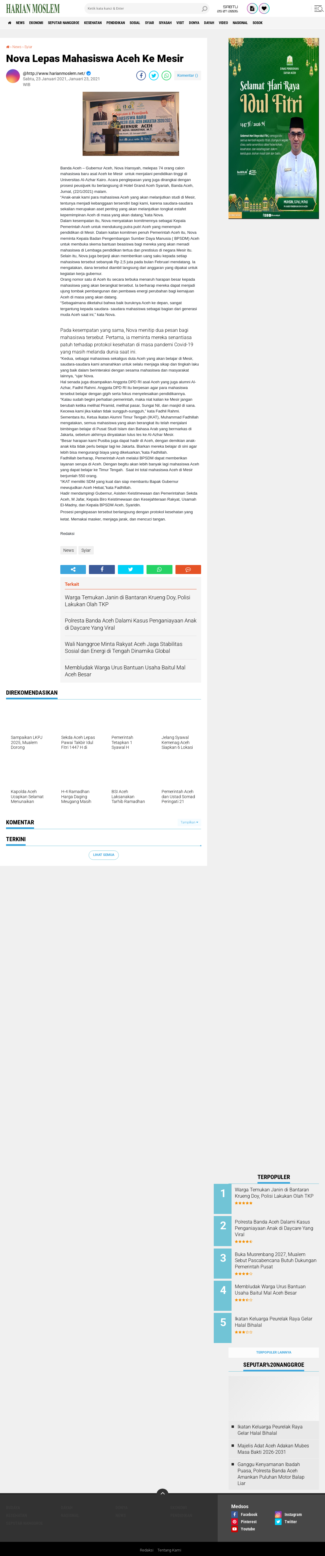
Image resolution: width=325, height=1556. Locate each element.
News (25, 22)
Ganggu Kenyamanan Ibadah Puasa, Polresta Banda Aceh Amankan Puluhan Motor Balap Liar (271, 1462)
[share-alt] (73, 569)
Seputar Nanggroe (79, 22)
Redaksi (145, 1539)
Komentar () (187, 75)
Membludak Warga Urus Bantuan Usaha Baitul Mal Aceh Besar (278, 1287)
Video (281, 22)
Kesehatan (115, 22)
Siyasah (207, 22)
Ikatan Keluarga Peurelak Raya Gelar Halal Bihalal (276, 1314)
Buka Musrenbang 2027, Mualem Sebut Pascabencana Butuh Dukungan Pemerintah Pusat (281, 1260)
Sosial (168, 22)
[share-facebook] (141, 75)
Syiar (186, 22)
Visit (227, 22)
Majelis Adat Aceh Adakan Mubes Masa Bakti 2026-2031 (273, 1437)
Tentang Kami (170, 1539)
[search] (147, 8)
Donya (244, 22)
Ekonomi (45, 22)
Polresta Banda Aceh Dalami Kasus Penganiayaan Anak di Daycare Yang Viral (281, 1226)
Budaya (13, 1495)
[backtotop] (162, 1483)
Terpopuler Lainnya (273, 1341)
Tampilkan (189, 822)
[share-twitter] (154, 75)
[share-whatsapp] (166, 75)
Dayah (263, 22)
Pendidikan (144, 22)
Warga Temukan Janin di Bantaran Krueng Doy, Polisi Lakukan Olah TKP (279, 1196)
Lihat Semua (103, 855)
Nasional (303, 22)
